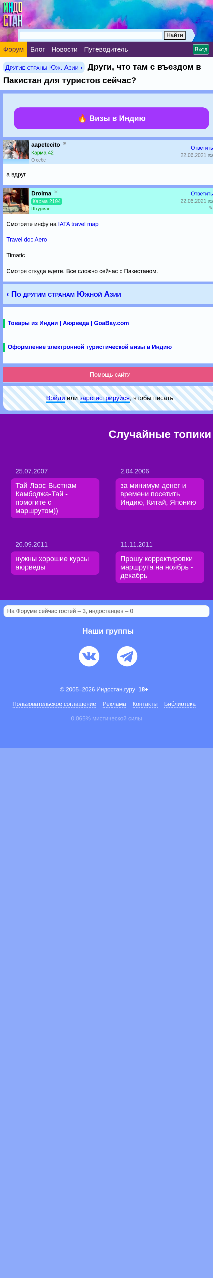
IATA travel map (78, 224)
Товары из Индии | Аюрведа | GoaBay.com (68, 323)
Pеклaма (114, 704)
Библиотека (180, 704)
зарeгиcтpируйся (105, 397)
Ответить (202, 148)
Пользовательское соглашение (54, 704)
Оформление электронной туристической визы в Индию (90, 347)
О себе (38, 160)
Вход (201, 49)
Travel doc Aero (26, 239)
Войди (55, 397)
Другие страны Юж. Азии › (44, 67)
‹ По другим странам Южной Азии (63, 294)
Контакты (145, 704)
